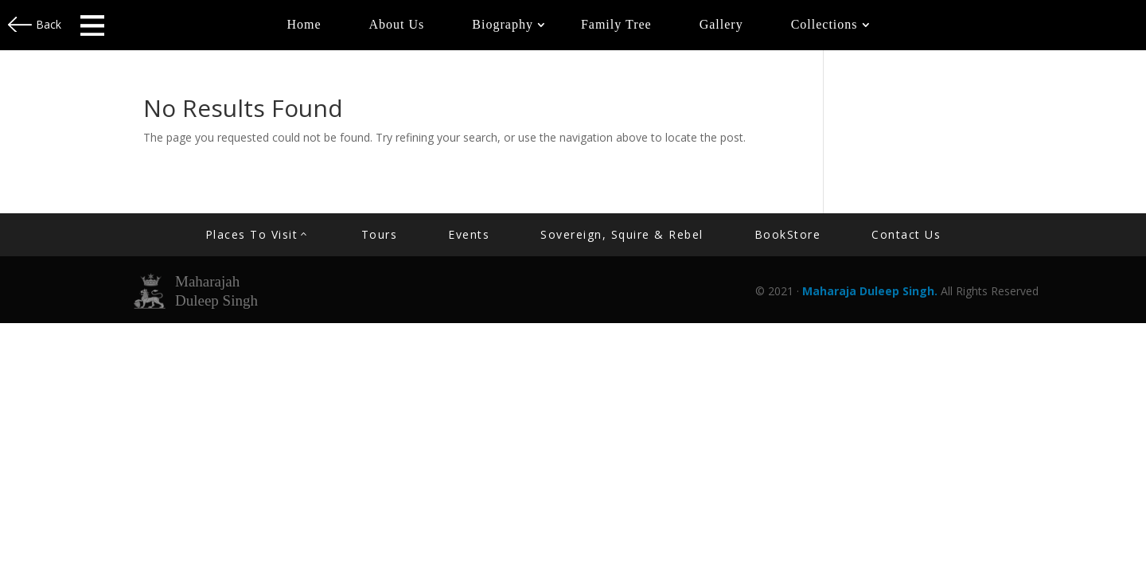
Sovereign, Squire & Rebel (622, 234)
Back (48, 24)
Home (303, 24)
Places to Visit (251, 234)
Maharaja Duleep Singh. (871, 290)
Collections (824, 24)
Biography (502, 24)
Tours (379, 234)
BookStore (787, 234)
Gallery (721, 24)
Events (468, 234)
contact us (906, 234)
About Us (397, 24)
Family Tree (616, 24)
